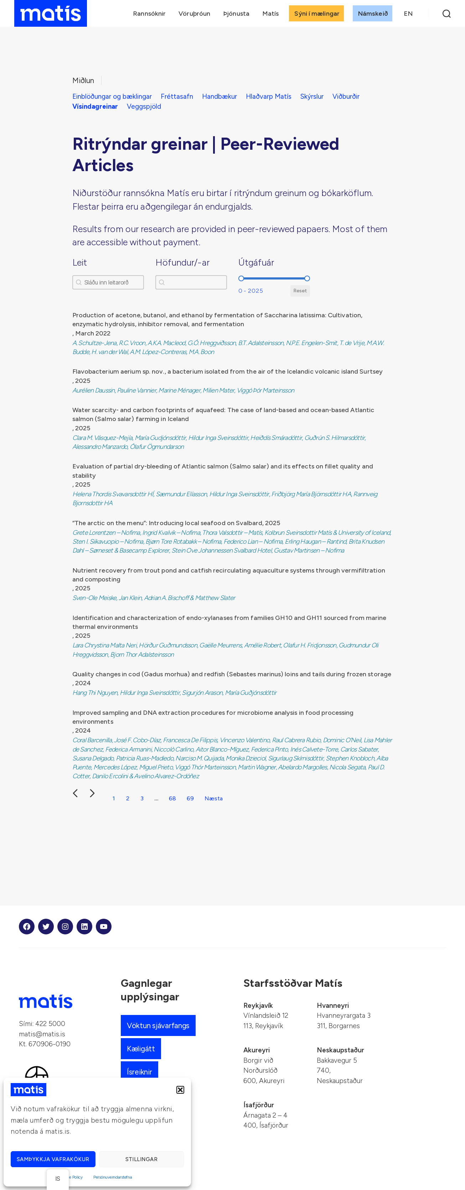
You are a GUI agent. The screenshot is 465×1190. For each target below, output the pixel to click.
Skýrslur (312, 96)
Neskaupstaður (340, 1050)
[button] (180, 1089)
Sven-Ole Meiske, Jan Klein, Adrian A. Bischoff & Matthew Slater (153, 598)
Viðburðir (346, 96)
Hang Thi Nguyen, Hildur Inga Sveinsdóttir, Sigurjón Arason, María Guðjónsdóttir (174, 693)
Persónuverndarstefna (112, 1177)
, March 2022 (91, 333)
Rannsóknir (149, 13)
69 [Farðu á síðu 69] (190, 798)
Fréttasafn (177, 96)
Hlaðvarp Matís (268, 96)
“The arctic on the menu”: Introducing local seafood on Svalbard (167, 523)
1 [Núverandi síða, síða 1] (114, 798)
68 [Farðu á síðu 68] (172, 798)
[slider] (241, 278)
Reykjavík (258, 1005)
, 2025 (81, 381)
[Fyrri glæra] (75, 793)
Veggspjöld (144, 106)
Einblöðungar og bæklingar (112, 96)
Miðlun (83, 80)
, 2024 (81, 683)
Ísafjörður (258, 1105)
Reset (300, 291)
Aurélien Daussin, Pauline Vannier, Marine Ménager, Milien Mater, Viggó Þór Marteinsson (183, 390)
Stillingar (141, 1159)
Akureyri (256, 1050)
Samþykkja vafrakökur (53, 1159)
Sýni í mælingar (317, 13)
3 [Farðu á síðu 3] (142, 798)
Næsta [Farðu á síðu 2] (214, 798)
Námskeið (373, 13)
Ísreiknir (139, 1071)
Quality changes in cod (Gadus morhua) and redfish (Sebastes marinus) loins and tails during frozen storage (232, 674)
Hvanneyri (333, 1005)
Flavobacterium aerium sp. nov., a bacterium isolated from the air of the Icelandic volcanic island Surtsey (227, 371)
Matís (270, 13)
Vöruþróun (194, 13)
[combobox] (191, 282)
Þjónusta (236, 13)
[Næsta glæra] (92, 793)
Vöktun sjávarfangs (158, 1025)
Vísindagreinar (95, 106)
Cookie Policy (71, 1177)
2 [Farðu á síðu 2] (127, 798)
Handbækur (219, 96)
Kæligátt (141, 1048)
